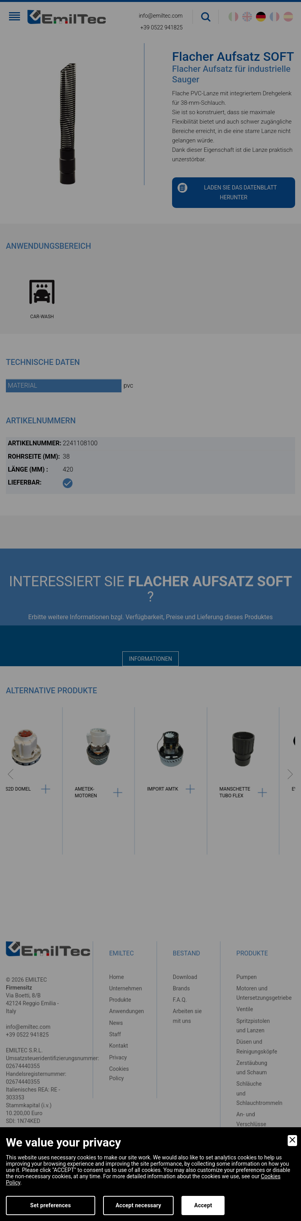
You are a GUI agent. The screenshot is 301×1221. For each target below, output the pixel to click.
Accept (203, 1205)
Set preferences (50, 1205)
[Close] (292, 1140)
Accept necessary (138, 1205)
